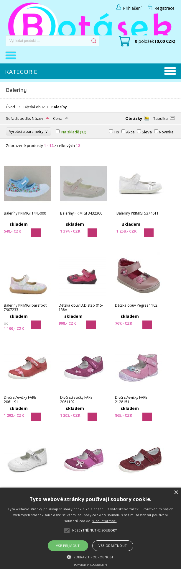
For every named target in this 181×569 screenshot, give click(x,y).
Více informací (104, 521)
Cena (57, 118)
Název (37, 118)
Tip (116, 132)
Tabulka (160, 118)
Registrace (164, 8)
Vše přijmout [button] (68, 545)
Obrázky (133, 118)
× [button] (176, 492)
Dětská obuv (34, 106)
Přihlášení (132, 8)
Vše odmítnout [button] (112, 545)
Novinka (166, 132)
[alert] (90, 528)
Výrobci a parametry (28, 131)
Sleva (147, 132)
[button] (90, 556)
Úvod (10, 106)
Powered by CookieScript (90, 565)
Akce (130, 132)
